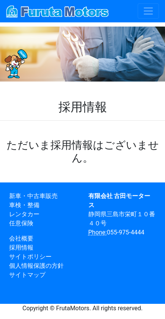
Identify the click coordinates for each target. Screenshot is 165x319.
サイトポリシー (30, 256)
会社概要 (21, 238)
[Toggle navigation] (148, 11)
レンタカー (24, 214)
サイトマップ (27, 274)
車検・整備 (24, 205)
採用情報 (21, 247)
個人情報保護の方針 (36, 265)
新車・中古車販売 (33, 196)
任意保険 (21, 223)
